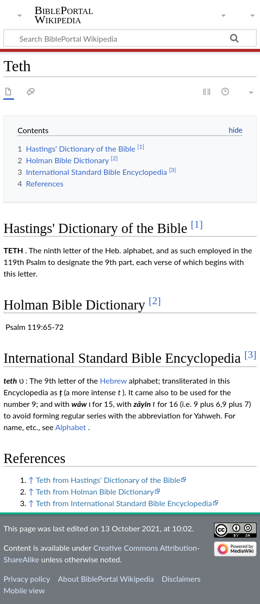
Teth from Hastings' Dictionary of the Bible (108, 479)
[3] (251, 354)
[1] (197, 224)
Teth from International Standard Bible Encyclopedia (124, 503)
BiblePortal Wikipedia (63, 15)
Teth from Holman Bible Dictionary (95, 491)
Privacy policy (26, 578)
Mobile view (24, 590)
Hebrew (113, 380)
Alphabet (70, 427)
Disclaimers (181, 578)
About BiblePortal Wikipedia (105, 578)
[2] (155, 301)
